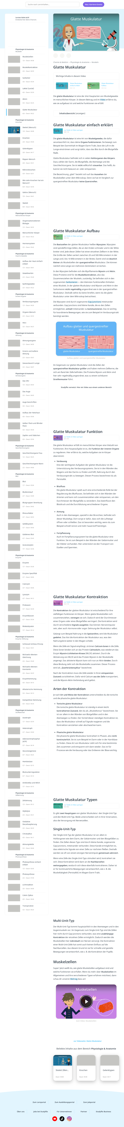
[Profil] (115, 4)
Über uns (18, 1111)
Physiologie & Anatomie (79, 62)
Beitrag (74, 979)
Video (103, 99)
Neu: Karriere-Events (93, 4)
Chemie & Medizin (60, 62)
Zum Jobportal (87, 1102)
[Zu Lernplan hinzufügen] (55, 55)
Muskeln (95, 62)
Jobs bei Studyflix (39, 1111)
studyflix (16, 4)
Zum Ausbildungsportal (62, 1102)
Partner (82, 1111)
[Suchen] (76, 4)
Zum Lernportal (37, 1102)
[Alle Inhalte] (109, 4)
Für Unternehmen (62, 1111)
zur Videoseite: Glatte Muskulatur (86, 1041)
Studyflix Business (101, 1111)
